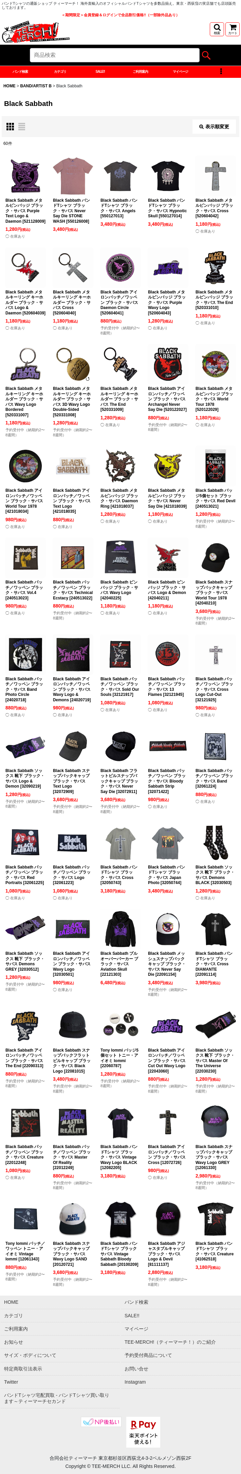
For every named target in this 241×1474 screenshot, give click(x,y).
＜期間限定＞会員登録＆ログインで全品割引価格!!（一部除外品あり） (120, 15)
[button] (217, 29)
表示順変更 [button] (214, 126)
